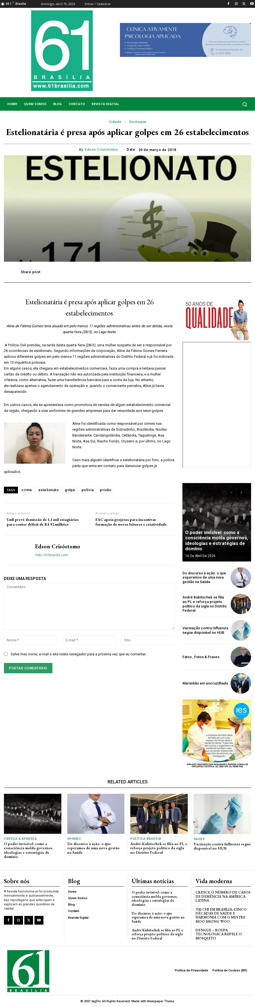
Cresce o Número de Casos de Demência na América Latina (223, 896)
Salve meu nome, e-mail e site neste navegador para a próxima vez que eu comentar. (78, 654)
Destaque (138, 122)
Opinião (74, 838)
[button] (223, 104)
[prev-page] (231, 493)
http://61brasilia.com (51, 555)
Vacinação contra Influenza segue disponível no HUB (205, 630)
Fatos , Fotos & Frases (200, 657)
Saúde (199, 839)
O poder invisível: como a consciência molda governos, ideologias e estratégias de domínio (216, 541)
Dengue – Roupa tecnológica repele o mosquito (219, 933)
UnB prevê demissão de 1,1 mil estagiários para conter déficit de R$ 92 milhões (43, 522)
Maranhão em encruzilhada (205, 683)
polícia (88, 490)
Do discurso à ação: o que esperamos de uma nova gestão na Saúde (204, 577)
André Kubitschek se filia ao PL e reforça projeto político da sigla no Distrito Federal (204, 603)
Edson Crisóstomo (101, 149)
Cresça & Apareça (20, 838)
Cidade (115, 122)
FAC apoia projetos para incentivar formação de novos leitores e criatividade (131, 522)
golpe (70, 490)
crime (27, 490)
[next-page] (241, 493)
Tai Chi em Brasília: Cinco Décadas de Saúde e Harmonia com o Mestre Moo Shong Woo (221, 915)
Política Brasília (145, 838)
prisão (105, 490)
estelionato (48, 490)
